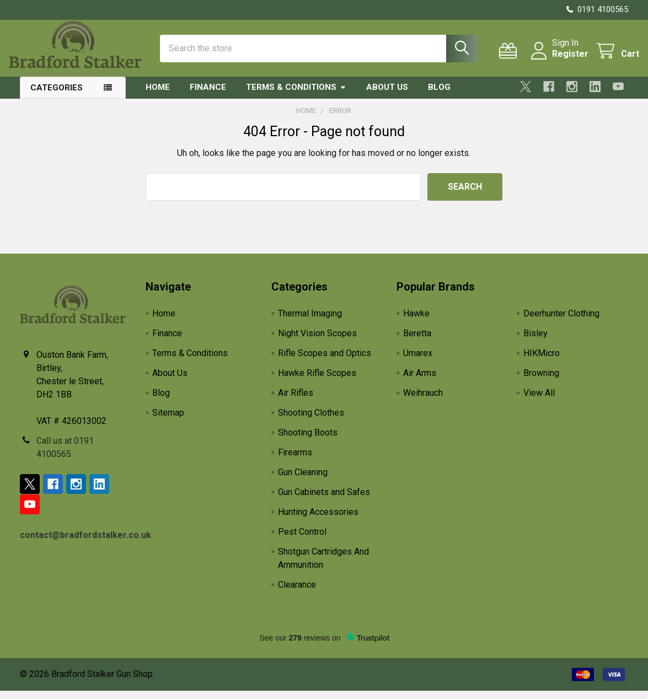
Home (158, 95)
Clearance (297, 593)
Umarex (417, 361)
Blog (439, 95)
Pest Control (302, 540)
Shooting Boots (308, 440)
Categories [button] (56, 96)
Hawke (416, 321)
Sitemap (168, 421)
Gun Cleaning (303, 480)
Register (559, 59)
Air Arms (419, 381)
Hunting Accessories (318, 520)
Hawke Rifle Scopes (317, 381)
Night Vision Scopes (317, 341)
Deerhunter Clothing (561, 321)
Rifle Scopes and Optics (324, 361)
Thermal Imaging (310, 321)
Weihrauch (423, 401)
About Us (387, 95)
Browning (541, 381)
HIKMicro (541, 361)
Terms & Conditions (296, 95)
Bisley (535, 341)
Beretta (417, 341)
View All (539, 401)
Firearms (295, 460)
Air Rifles (295, 401)
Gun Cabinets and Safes (324, 500)
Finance (208, 95)
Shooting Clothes (311, 421)
